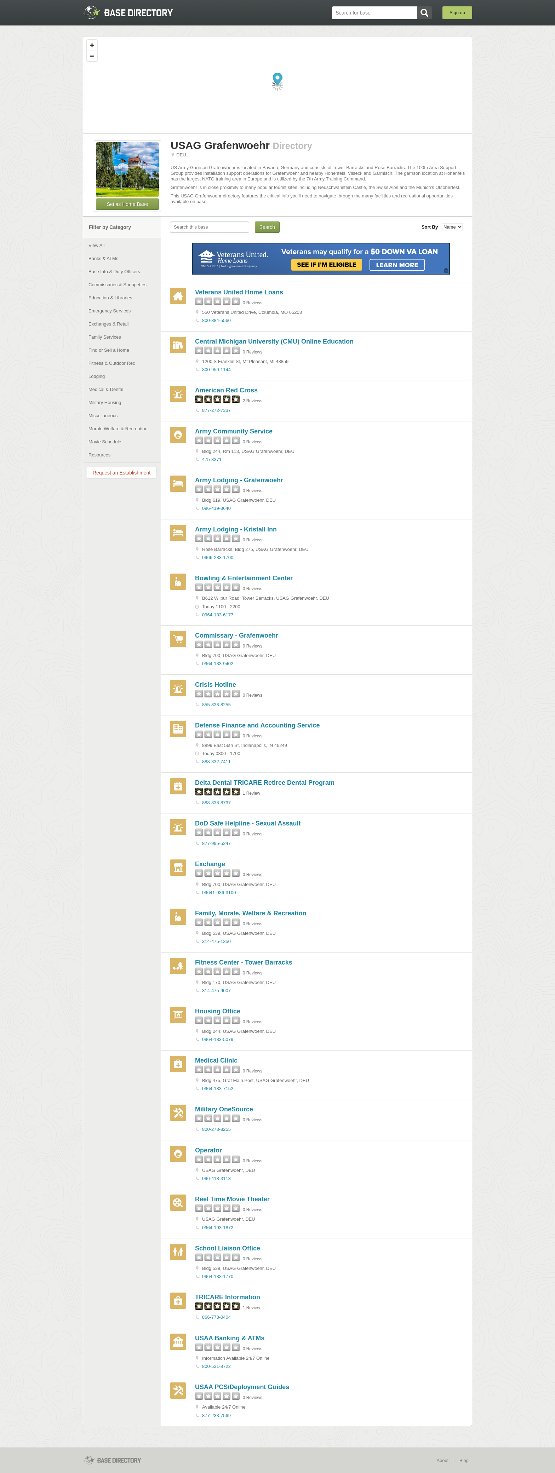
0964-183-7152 (217, 1088)
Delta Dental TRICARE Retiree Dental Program (264, 782)
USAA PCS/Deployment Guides (242, 1387)
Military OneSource (224, 1109)
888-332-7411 (216, 761)
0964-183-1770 (217, 1276)
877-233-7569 (216, 1415)
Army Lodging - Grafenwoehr (239, 480)
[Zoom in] (92, 45)
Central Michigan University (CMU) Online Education (274, 341)
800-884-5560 (216, 320)
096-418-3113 (216, 1178)
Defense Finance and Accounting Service (257, 725)
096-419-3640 (216, 508)
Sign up (457, 12)
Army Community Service (234, 431)
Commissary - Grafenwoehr (236, 635)
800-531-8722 (216, 1366)
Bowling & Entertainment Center (244, 578)
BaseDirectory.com (135, 12)
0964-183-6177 (217, 614)
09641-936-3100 (219, 892)
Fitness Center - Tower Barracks (243, 962)
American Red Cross (226, 390)
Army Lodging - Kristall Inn (236, 529)
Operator (208, 1150)
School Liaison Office (227, 1248)
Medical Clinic (216, 1060)
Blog (464, 1460)
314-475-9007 (216, 990)
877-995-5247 (216, 843)
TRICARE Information (227, 1297)
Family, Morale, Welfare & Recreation (250, 913)
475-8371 (212, 459)
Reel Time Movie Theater (232, 1199)
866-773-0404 (216, 1317)
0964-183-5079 (217, 1039)
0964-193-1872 (217, 1227)
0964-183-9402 (217, 663)
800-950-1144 (216, 369)
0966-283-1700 (217, 557)
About (442, 1460)
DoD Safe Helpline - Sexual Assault (248, 823)
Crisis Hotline (215, 684)
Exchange (210, 864)
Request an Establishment (121, 473)
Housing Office (217, 1011)
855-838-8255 (216, 704)
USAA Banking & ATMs (229, 1338)
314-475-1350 (216, 941)
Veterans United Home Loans (239, 292)
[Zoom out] (92, 56)
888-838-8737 (216, 802)
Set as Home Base (127, 204)
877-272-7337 (216, 410)
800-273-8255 (216, 1129)
